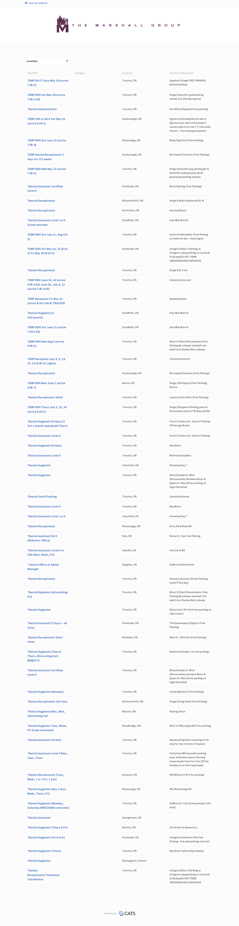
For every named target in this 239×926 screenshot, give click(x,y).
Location (47, 61)
